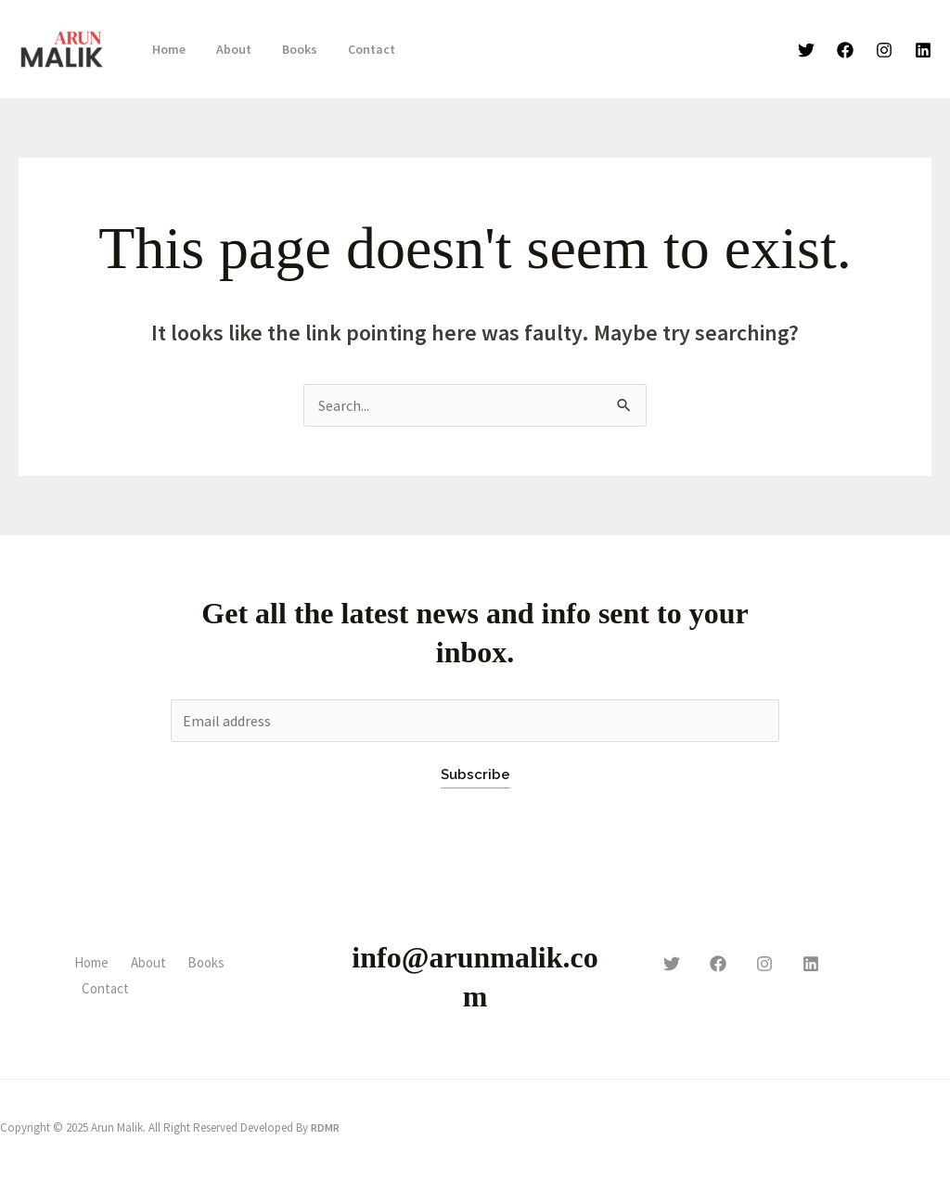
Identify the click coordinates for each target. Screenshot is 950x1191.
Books (288, 49)
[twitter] (671, 963)
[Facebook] (845, 50)
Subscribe (475, 774)
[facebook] (718, 963)
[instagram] (764, 963)
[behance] (810, 963)
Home (167, 49)
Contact (355, 49)
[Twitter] (806, 50)
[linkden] (923, 50)
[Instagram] (884, 50)
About (227, 49)
